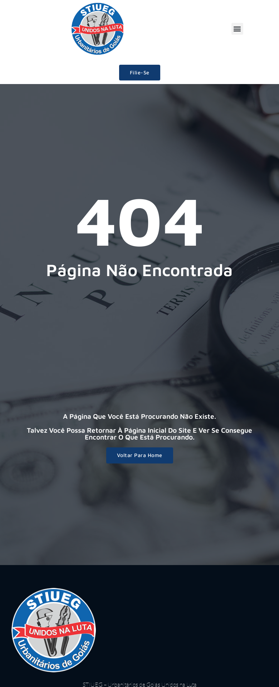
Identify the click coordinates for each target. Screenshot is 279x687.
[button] (237, 29)
